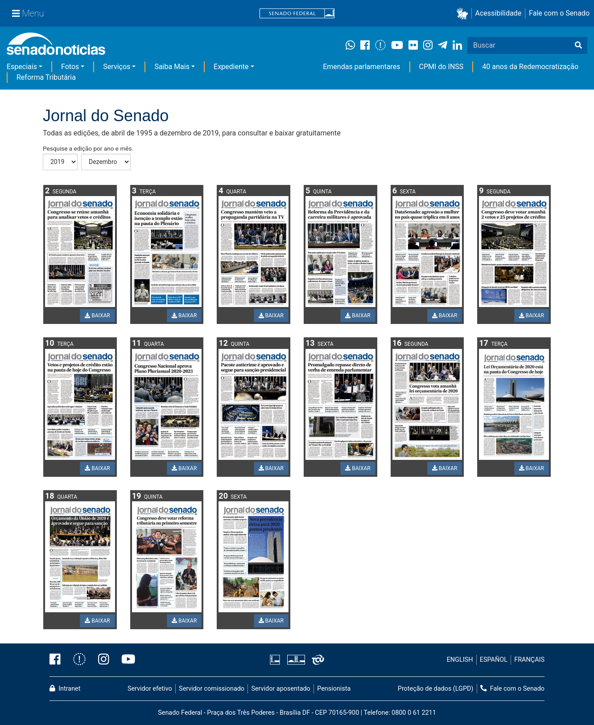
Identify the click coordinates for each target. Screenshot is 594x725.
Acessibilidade (498, 13)
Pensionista (334, 688)
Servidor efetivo (150, 688)
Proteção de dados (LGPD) (436, 688)
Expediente (231, 66)
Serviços (116, 66)
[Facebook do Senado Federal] (58, 660)
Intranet (65, 688)
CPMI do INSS (441, 66)
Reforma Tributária (46, 77)
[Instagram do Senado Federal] (104, 660)
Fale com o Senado (559, 13)
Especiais (22, 66)
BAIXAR (97, 315)
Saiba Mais (172, 66)
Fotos (70, 66)
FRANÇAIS (529, 660)
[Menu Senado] (28, 13)
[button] (464, 14)
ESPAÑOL (493, 660)
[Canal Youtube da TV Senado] (125, 660)
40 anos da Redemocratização (530, 66)
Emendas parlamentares (361, 66)
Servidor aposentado (280, 688)
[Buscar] (578, 45)
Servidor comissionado (211, 688)
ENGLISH (460, 660)
